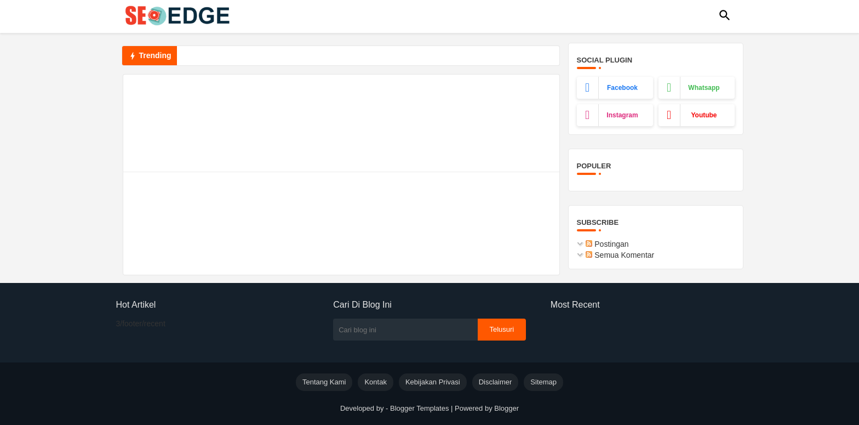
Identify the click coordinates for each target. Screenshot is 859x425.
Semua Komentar (620, 255)
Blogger (506, 408)
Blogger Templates (419, 408)
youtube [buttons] (704, 115)
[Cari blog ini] (405, 330)
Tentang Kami (324, 382)
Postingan (607, 244)
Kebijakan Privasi (432, 382)
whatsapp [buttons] (703, 88)
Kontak (375, 382)
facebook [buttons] (622, 88)
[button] (725, 15)
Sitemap (543, 382)
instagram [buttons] (622, 115)
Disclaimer (495, 382)
